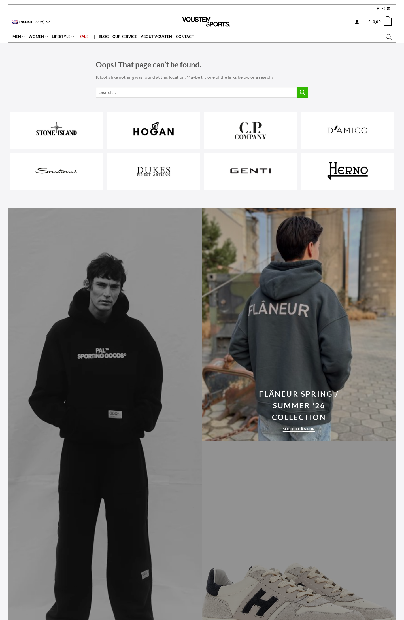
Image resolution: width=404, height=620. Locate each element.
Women (38, 36)
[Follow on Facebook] (378, 9)
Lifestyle (63, 36)
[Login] (357, 22)
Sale (84, 36)
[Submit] (302, 92)
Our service (124, 36)
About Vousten (156, 36)
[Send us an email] (388, 9)
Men (18, 36)
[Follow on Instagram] (383, 9)
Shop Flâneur (299, 429)
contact (185, 36)
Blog (104, 36)
